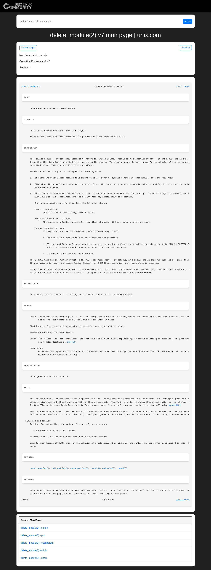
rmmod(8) (122, 468)
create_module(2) (39, 468)
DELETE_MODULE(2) (31, 86)
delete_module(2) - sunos (34, 528)
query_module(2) (79, 468)
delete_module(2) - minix (34, 550)
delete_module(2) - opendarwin (37, 543)
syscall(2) (175, 405)
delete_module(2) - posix (34, 558)
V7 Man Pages (28, 47)
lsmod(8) (95, 468)
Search (187, 21)
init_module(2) (59, 468)
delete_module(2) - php (33, 535)
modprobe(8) (108, 468)
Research (185, 47)
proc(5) (71, 342)
